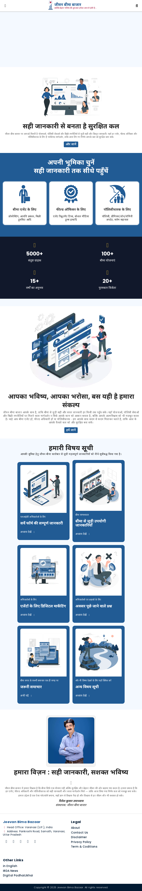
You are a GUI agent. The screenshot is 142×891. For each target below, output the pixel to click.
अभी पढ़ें (26, 696)
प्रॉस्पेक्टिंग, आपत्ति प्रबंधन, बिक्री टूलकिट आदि (25, 218)
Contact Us (79, 832)
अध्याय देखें (28, 532)
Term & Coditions (84, 847)
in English (10, 866)
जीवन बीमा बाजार (67, 5)
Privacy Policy (81, 842)
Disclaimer (79, 837)
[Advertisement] (71, 39)
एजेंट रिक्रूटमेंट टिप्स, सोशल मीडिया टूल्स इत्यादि (71, 218)
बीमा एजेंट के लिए (24, 210)
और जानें (71, 144)
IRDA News (10, 871)
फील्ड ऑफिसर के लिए (71, 210)
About (75, 828)
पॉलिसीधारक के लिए (117, 210)
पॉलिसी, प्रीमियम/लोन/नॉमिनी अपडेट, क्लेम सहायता (117, 218)
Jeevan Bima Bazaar (70, 887)
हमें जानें (71, 430)
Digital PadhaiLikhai (18, 875)
